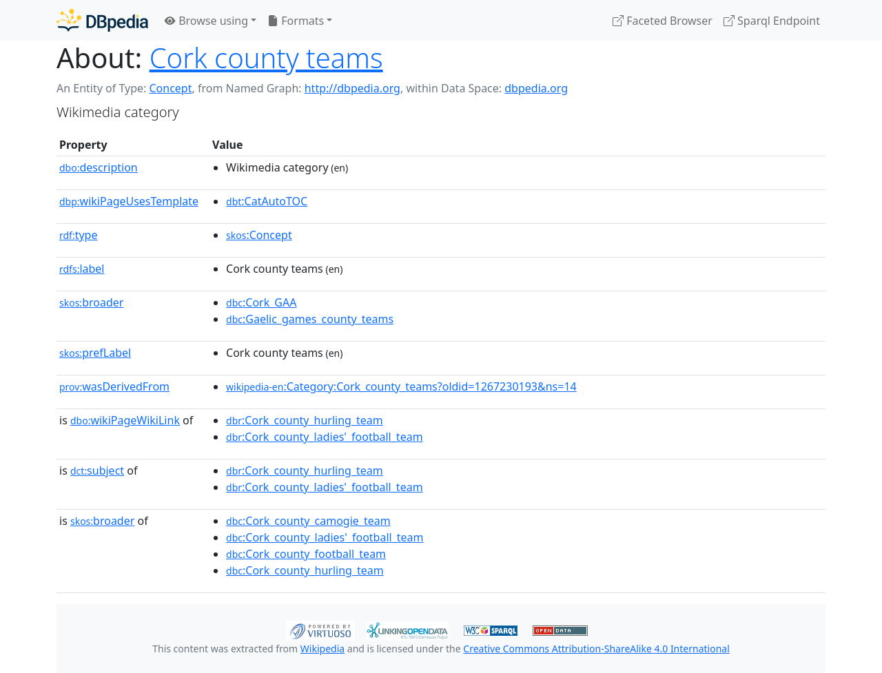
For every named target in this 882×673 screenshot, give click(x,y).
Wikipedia (322, 648)
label (82, 268)
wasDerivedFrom (114, 386)
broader (91, 302)
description (98, 167)
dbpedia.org (536, 88)
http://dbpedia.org (352, 88)
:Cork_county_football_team (306, 553)
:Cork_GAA (261, 302)
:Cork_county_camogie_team (308, 520)
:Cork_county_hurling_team (304, 420)
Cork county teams (266, 57)
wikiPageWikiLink (125, 420)
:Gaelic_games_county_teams (309, 319)
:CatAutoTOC (266, 201)
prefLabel (95, 352)
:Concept (259, 234)
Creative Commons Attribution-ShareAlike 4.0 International (596, 648)
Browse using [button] (206, 20)
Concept (170, 88)
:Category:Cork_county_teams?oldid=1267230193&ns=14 (401, 386)
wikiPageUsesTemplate (128, 201)
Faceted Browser (662, 20)
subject (97, 470)
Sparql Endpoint (772, 20)
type (78, 234)
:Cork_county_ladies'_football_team (324, 436)
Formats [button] (295, 20)
